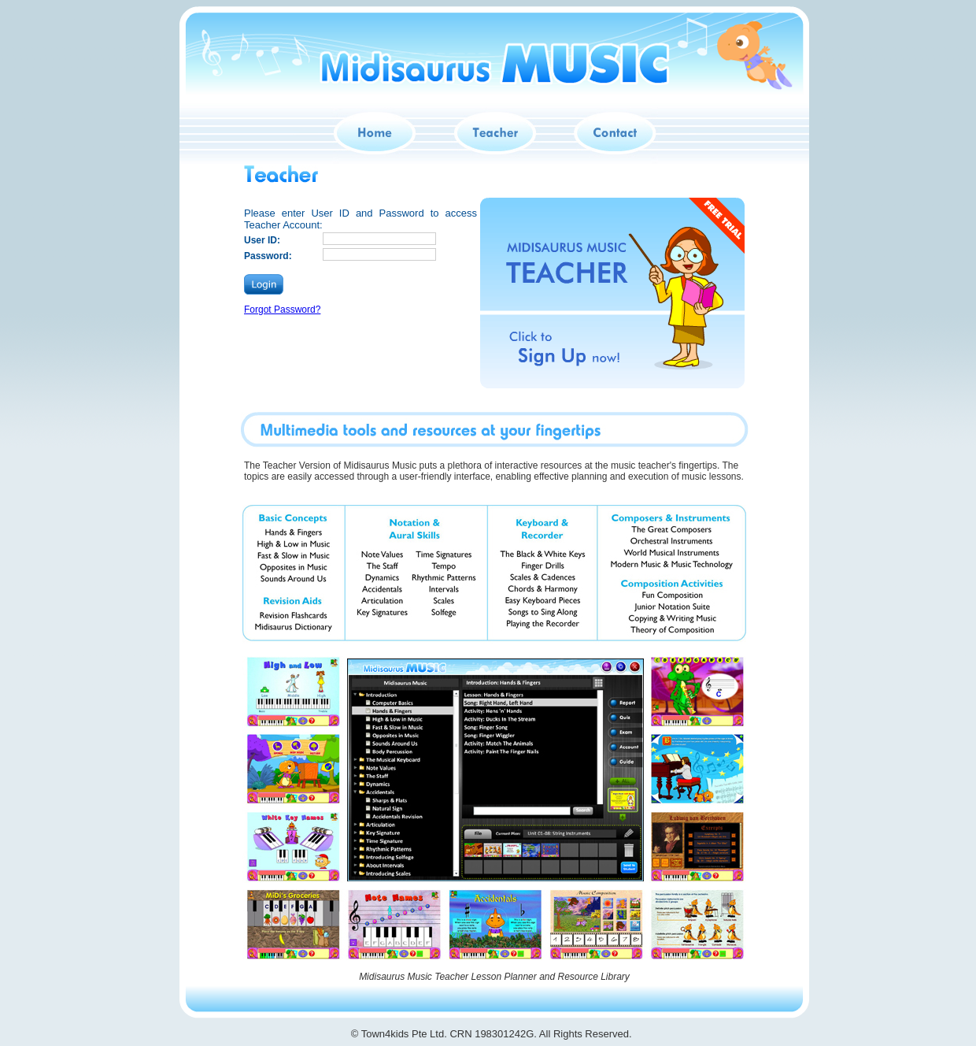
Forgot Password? (282, 309)
